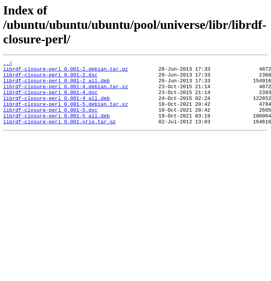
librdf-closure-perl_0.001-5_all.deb (56, 127)
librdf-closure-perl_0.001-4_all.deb (56, 106)
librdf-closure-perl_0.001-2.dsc (50, 78)
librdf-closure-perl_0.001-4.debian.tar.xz (65, 92)
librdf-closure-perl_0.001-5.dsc (50, 120)
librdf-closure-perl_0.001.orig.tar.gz (59, 134)
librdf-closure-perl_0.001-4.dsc (50, 99)
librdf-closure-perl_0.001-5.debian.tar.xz (65, 113)
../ (7, 64)
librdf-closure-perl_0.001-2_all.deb (56, 85)
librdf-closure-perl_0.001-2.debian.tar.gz (65, 71)
